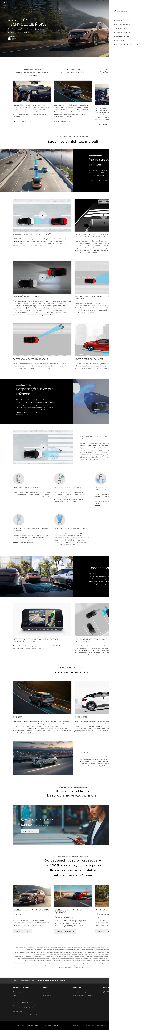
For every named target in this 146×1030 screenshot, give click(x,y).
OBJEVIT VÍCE (29, 831)
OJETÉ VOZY (81, 2)
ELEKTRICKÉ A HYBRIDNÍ (99, 2)
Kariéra (57, 1025)
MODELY (53, 2)
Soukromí (76, 1025)
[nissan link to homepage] (5, 5)
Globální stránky (19, 1025)
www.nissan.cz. (106, 954)
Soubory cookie (88, 1025)
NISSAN (134, 2)
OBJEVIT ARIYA (22, 931)
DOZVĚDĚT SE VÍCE (21, 121)
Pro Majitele (120, 2)
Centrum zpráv (46, 1025)
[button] (142, 3)
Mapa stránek (33, 1025)
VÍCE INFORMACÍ (61, 121)
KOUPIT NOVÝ (65, 2)
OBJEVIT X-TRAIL (105, 931)
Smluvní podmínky (104, 1025)
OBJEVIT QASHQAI (64, 931)
